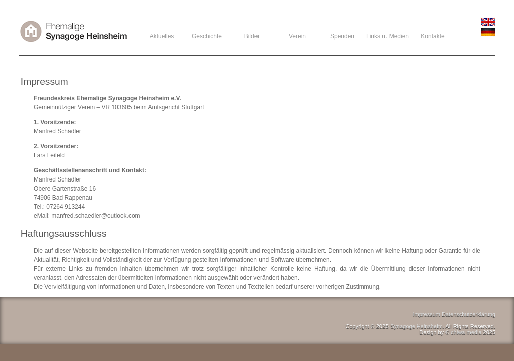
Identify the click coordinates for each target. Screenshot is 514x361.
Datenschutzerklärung (468, 314)
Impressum (426, 314)
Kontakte (432, 36)
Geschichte (207, 36)
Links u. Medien (387, 36)
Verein (297, 36)
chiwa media (466, 332)
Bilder (252, 36)
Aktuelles (162, 36)
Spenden (342, 36)
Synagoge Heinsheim (416, 326)
